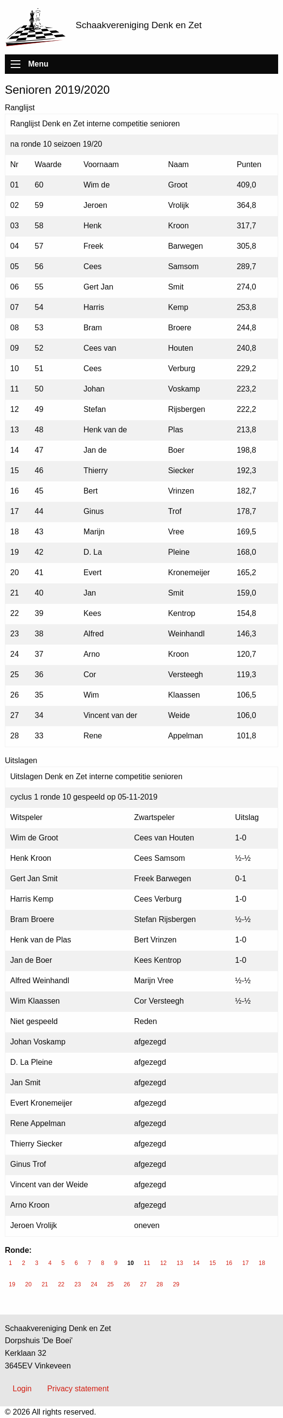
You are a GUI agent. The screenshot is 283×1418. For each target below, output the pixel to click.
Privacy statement (78, 1388)
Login (22, 1388)
